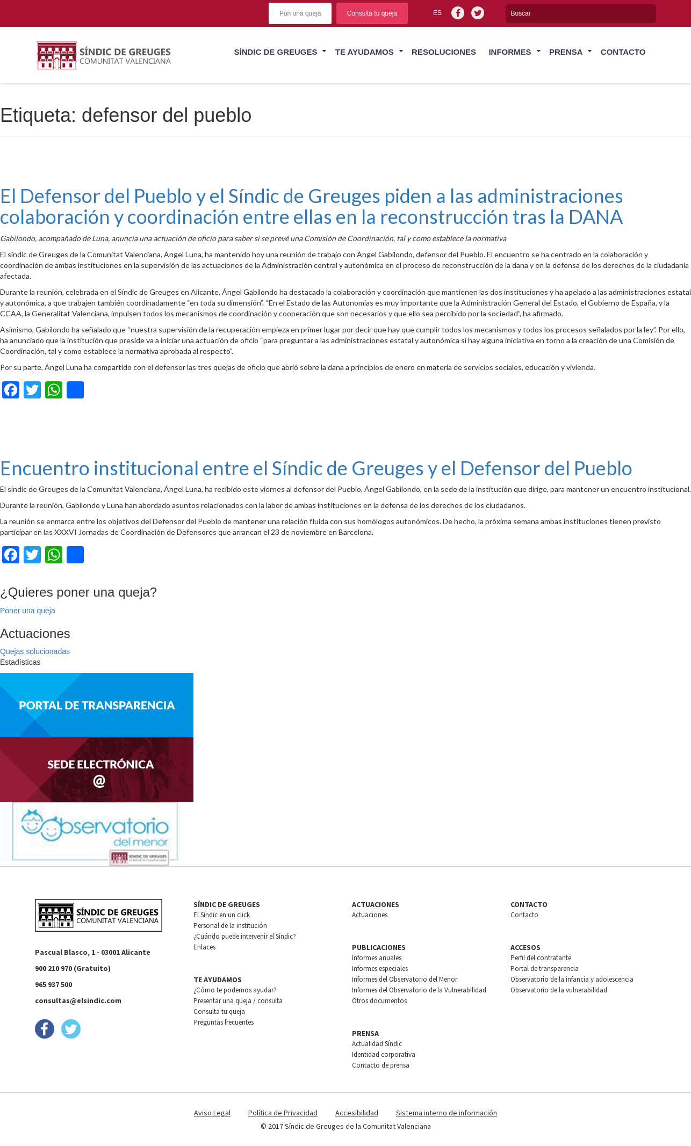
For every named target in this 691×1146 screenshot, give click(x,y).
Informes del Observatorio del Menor (404, 979)
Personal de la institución (230, 925)
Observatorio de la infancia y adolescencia (572, 979)
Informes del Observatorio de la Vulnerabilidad (419, 990)
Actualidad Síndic (377, 1043)
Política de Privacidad (283, 1113)
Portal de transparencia (544, 968)
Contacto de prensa (380, 1065)
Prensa (566, 51)
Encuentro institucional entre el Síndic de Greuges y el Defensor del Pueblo (316, 468)
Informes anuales (376, 957)
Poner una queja (27, 610)
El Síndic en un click (221, 914)
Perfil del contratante (540, 957)
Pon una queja (300, 13)
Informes (509, 51)
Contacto (623, 51)
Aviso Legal (212, 1113)
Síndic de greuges (275, 51)
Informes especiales (380, 968)
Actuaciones (369, 914)
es (437, 13)
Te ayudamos (364, 51)
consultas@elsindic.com (78, 1000)
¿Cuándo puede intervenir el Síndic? (244, 936)
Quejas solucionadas (35, 651)
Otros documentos (379, 1000)
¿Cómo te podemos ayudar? (235, 990)
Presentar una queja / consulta (238, 1000)
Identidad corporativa (383, 1054)
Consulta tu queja (372, 13)
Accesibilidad (356, 1113)
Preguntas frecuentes (223, 1022)
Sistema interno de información (446, 1113)
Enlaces (204, 947)
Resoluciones (444, 51)
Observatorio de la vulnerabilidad (558, 990)
